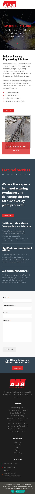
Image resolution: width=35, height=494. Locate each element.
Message (6, 321)
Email (5, 313)
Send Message (9, 349)
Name (6, 298)
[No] (33, 488)
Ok (12, 491)
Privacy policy (20, 491)
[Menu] (32, 4)
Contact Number (10, 305)
